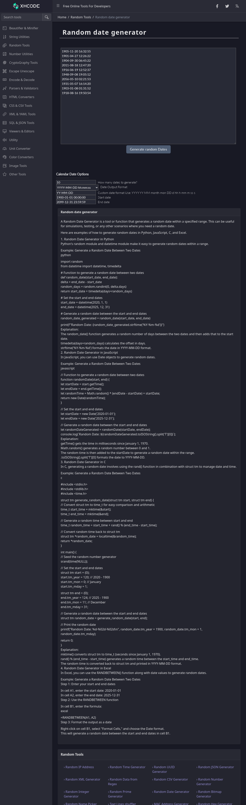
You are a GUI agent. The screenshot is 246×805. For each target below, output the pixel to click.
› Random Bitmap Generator (209, 794)
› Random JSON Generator (215, 767)
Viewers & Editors (17, 131)
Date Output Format (113, 187)
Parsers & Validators (19, 88)
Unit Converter (15, 148)
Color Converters (17, 157)
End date (104, 202)
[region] (26, 408)
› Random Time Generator (126, 767)
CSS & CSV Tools (16, 105)
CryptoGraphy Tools (19, 63)
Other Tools (13, 174)
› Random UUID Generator (163, 769)
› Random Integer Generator (76, 794)
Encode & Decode (17, 80)
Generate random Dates (148, 149)
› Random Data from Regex (122, 781)
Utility (9, 140)
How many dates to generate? (117, 182)
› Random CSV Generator (170, 779)
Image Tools (13, 166)
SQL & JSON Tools (17, 123)
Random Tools (15, 45)
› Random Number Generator (209, 781)
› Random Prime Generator (119, 794)
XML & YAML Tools (18, 114)
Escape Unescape (17, 71)
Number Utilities (16, 54)
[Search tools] (21, 17)
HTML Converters (17, 97)
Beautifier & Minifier (19, 28)
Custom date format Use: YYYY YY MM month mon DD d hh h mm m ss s (146, 192)
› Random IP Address (79, 767)
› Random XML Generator (82, 779)
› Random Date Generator (170, 792)
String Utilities (15, 37)
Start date (104, 197)
